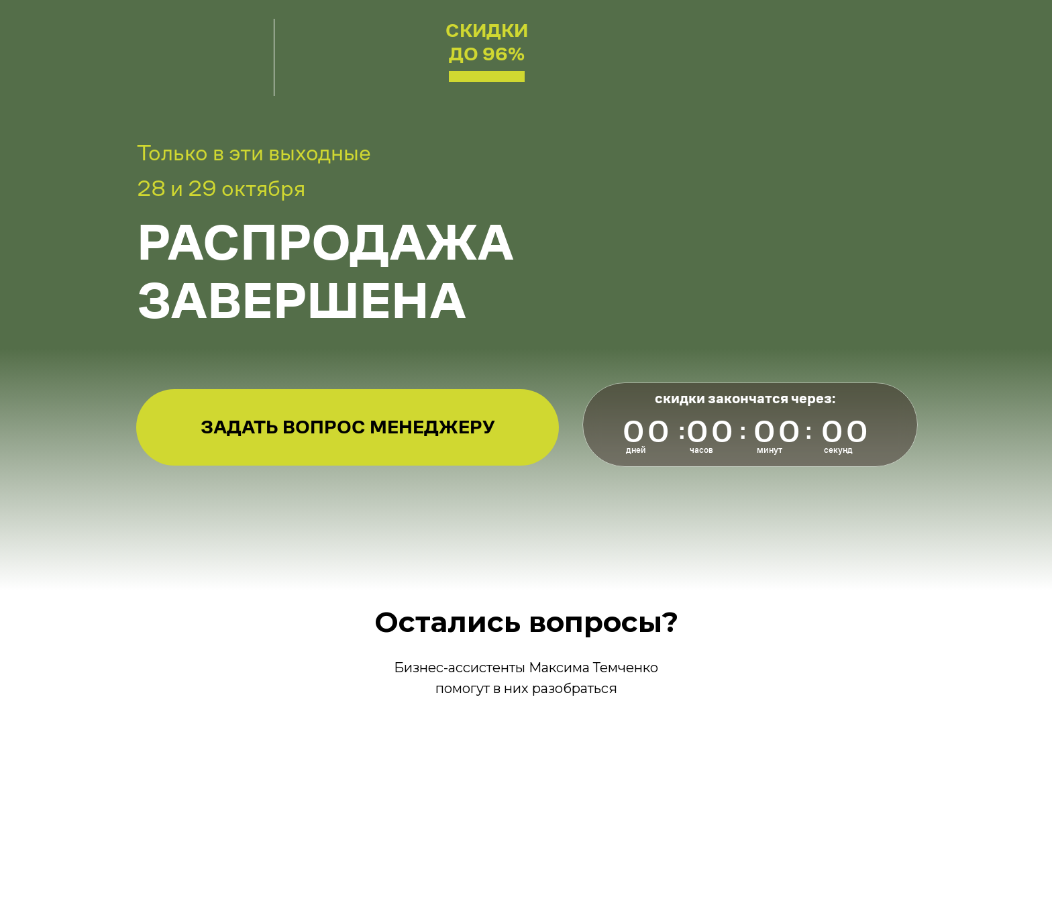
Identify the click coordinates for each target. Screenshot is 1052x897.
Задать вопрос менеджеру (348, 427)
